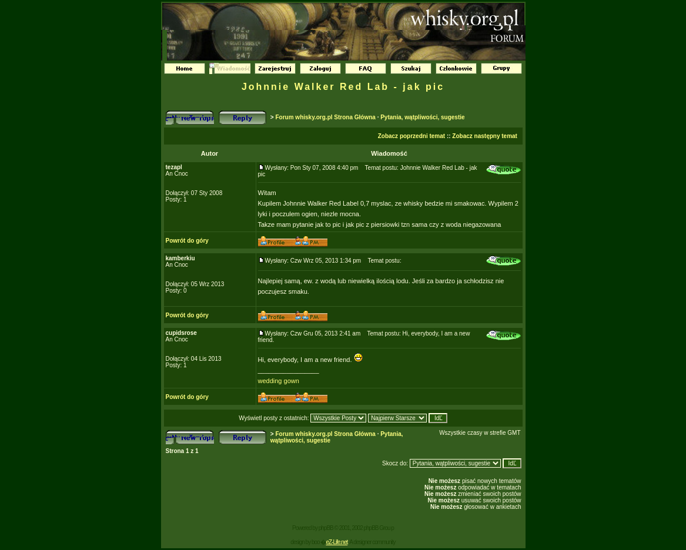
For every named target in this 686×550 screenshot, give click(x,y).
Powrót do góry (187, 240)
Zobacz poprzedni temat (411, 136)
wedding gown (278, 380)
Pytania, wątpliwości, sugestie (422, 117)
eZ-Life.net (336, 542)
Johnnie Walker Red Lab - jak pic (343, 87)
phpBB (326, 528)
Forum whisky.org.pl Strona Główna (325, 117)
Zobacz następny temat (484, 136)
